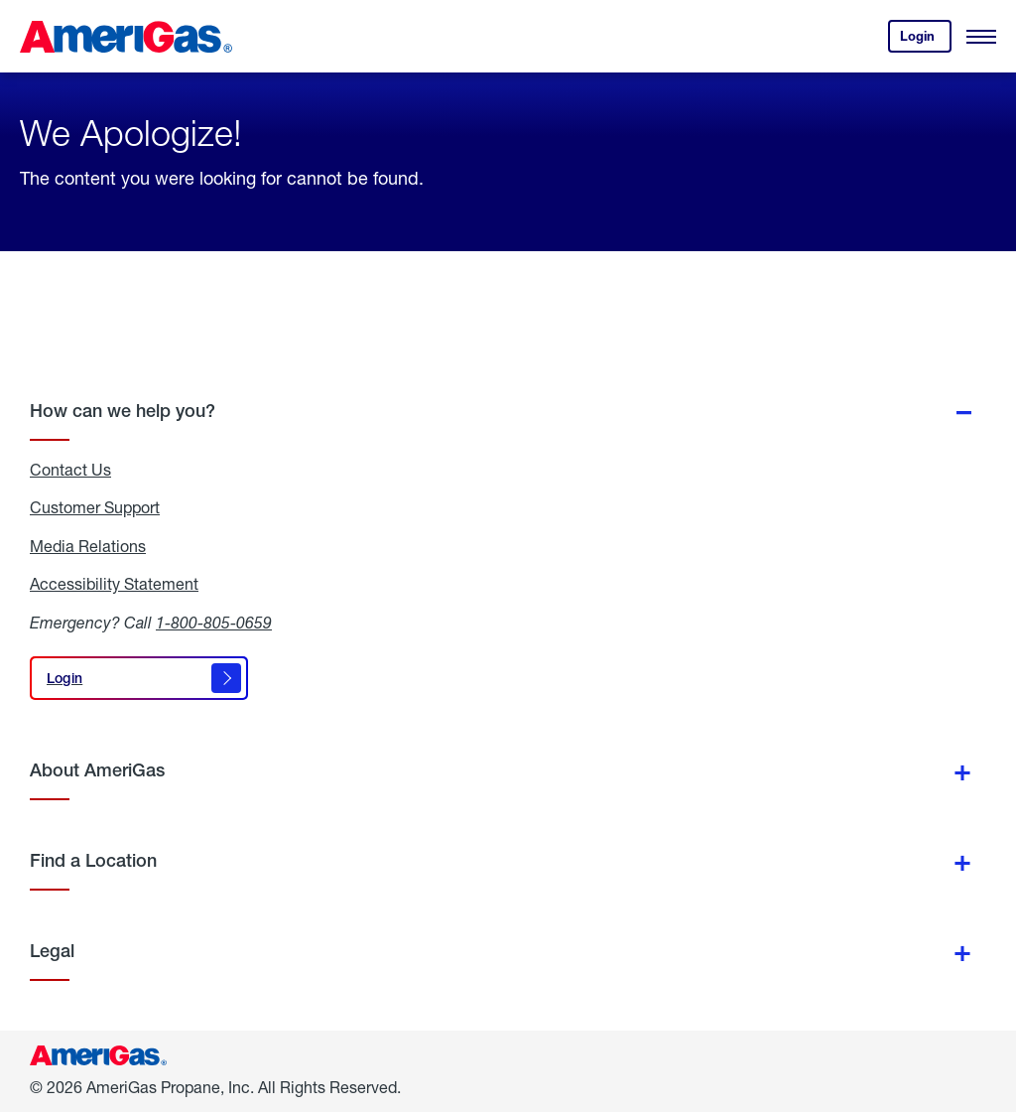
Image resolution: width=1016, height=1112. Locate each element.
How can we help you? (122, 410)
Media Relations (88, 546)
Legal (52, 950)
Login (926, 40)
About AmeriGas (97, 770)
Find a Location (93, 860)
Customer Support (95, 507)
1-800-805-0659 (214, 622)
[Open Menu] (981, 37)
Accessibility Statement (114, 584)
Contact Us (70, 470)
